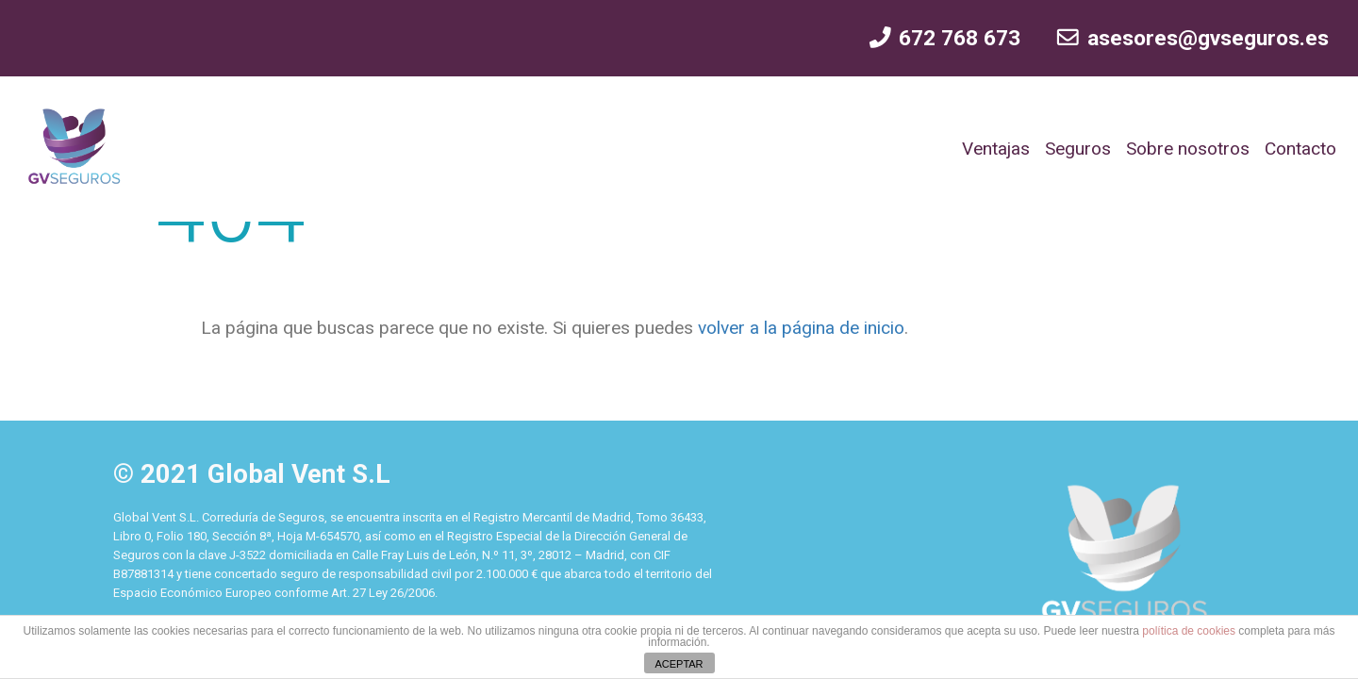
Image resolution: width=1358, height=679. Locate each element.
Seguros (1078, 148)
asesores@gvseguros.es (1191, 38)
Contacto (1300, 148)
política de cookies (1188, 631)
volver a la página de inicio (798, 328)
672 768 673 (944, 38)
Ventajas (996, 148)
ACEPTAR (678, 664)
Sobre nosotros (1188, 148)
